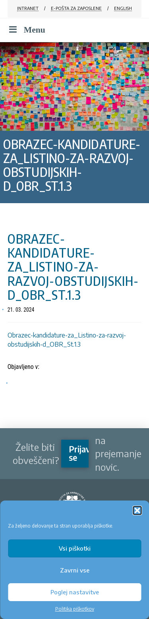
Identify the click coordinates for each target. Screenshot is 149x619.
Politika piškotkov (74, 609)
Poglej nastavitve (74, 592)
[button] (137, 510)
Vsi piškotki (75, 548)
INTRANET (28, 8)
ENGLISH (123, 8)
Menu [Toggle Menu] (26, 30)
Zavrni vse (74, 570)
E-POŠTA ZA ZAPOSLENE (76, 8)
